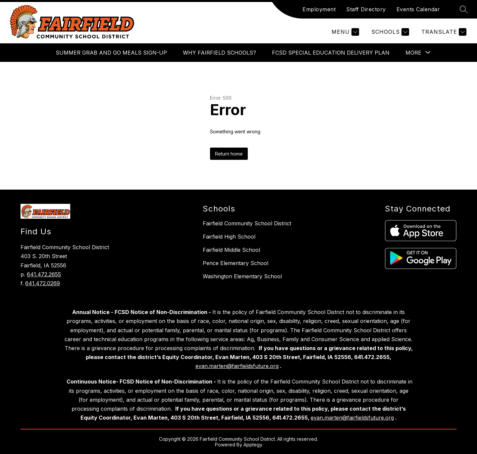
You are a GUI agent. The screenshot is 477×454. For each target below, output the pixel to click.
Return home (229, 154)
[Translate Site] (443, 32)
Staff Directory (366, 9)
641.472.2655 (44, 274)
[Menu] (344, 32)
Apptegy (252, 444)
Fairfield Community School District (247, 223)
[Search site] (464, 9)
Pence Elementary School (235, 263)
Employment (319, 9)
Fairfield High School (229, 236)
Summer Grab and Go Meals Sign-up (111, 52)
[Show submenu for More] (413, 53)
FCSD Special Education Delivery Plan (331, 52)
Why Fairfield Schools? (219, 52)
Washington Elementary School (242, 276)
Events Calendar (418, 9)
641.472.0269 (42, 283)
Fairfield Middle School (231, 250)
